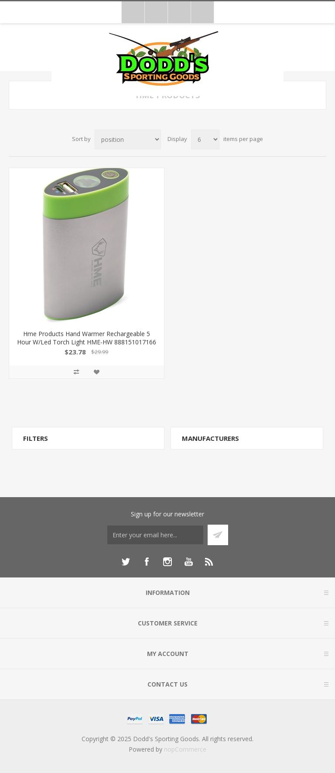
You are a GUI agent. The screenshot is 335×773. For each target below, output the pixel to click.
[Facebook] (147, 562)
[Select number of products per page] (205, 139)
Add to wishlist (96, 371)
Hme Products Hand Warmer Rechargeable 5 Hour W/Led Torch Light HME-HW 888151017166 (86, 338)
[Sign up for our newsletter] (155, 535)
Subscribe (218, 535)
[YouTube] (188, 562)
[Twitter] (126, 562)
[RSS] (209, 562)
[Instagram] (167, 562)
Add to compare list (76, 371)
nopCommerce (185, 749)
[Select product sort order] (128, 139)
